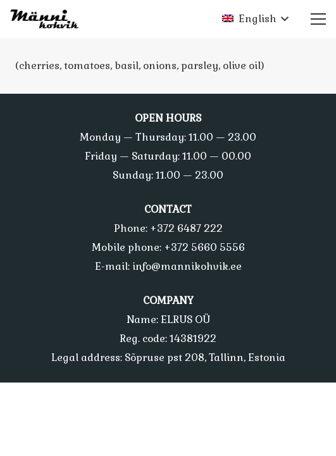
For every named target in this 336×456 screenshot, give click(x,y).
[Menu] (318, 19)
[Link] (48, 19)
